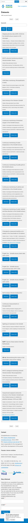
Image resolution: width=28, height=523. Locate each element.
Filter (3, 29)
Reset (9, 29)
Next (11, 19)
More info (14, 50)
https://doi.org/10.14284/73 (8, 414)
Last (17, 19)
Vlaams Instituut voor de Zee (11, 442)
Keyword (3, 23)
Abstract (6, 50)
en (26, 1)
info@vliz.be (18, 463)
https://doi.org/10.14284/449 (14, 242)
